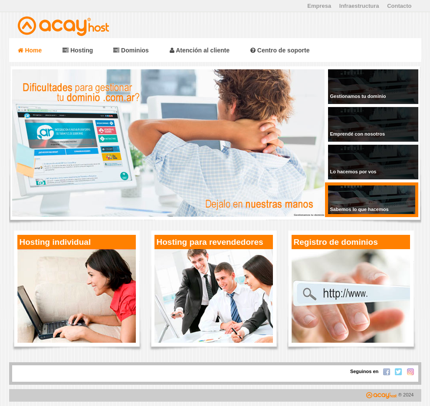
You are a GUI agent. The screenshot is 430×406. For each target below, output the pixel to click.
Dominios (131, 50)
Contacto (399, 6)
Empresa (319, 6)
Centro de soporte (279, 50)
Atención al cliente (200, 50)
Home (30, 50)
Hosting (78, 50)
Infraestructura (359, 6)
